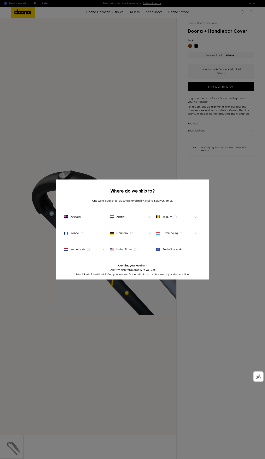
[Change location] (85, 216)
